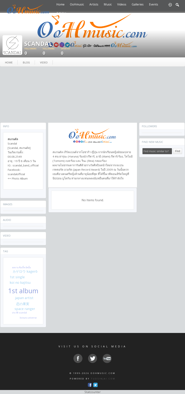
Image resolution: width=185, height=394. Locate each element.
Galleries (138, 4)
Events (153, 4)
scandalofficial (16, 174)
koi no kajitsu (20, 282)
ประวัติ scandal (19, 312)
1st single (17, 277)
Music (108, 4)
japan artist (24, 298)
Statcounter (93, 392)
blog (26, 62)
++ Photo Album (18, 178)
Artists (93, 4)
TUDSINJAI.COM (103, 378)
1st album (23, 290)
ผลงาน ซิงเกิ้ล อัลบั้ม (21, 267)
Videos (121, 4)
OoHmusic (77, 4)
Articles (61, 13)
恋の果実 (22, 304)
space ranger (25, 309)
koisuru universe (28, 317)
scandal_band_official (26, 165)
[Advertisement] (92, 94)
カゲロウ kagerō (25, 271)
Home (60, 4)
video (44, 62)
